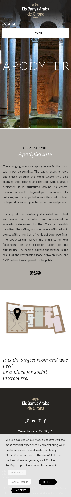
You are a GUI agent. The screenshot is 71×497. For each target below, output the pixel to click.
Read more (17, 472)
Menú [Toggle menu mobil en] (35, 33)
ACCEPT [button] (21, 490)
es (9, 23)
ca (4, 23)
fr (19, 23)
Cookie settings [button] (19, 481)
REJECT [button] (47, 481)
